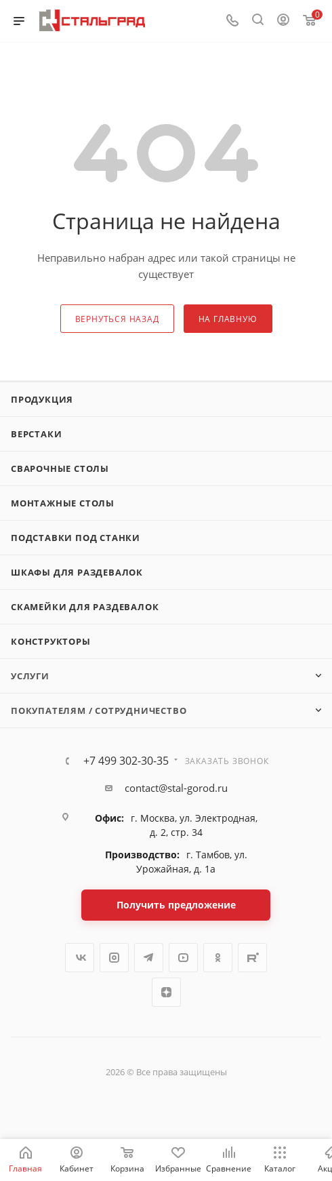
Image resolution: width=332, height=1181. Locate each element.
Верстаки (36, 434)
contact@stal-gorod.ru (176, 788)
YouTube (183, 957)
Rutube (252, 957)
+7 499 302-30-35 (126, 760)
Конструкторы (51, 641)
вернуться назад (117, 319)
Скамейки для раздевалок (85, 607)
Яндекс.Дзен (166, 992)
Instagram (114, 957)
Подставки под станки (75, 538)
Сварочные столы (60, 468)
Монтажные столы (63, 503)
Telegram (148, 957)
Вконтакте (79, 957)
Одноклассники (217, 957)
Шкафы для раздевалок (77, 572)
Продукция (42, 399)
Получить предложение (176, 904)
